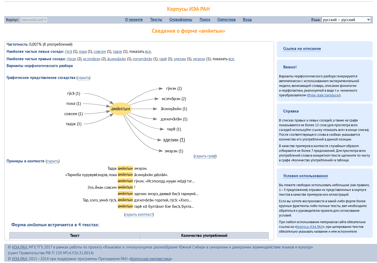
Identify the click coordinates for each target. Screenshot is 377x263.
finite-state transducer (324, 95)
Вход (247, 19)
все (148, 51)
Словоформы (180, 19)
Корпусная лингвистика (150, 258)
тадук (117, 51)
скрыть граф (205, 155)
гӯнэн (71, 58)
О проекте (134, 19)
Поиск (205, 19)
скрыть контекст (139, 214)
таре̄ (163, 58)
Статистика (226, 19)
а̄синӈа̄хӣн (116, 58)
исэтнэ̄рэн (91, 58)
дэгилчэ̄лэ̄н (142, 58)
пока (83, 51)
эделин (180, 58)
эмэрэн (199, 58)
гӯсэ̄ (68, 51)
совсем (100, 51)
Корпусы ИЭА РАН (188, 8)
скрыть (83, 77)
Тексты (156, 19)
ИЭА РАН (19, 247)
